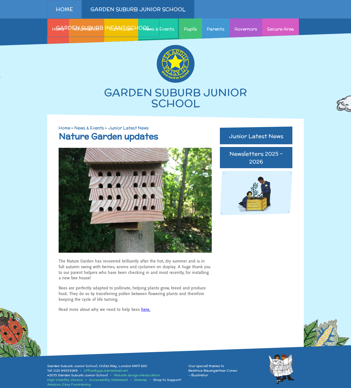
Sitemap (140, 379)
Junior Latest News (128, 128)
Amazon (54, 384)
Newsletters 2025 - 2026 (256, 157)
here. (145, 309)
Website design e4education (137, 375)
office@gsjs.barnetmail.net (106, 370)
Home (64, 128)
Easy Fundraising (76, 384)
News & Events (89, 128)
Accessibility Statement (108, 379)
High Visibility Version (65, 379)
